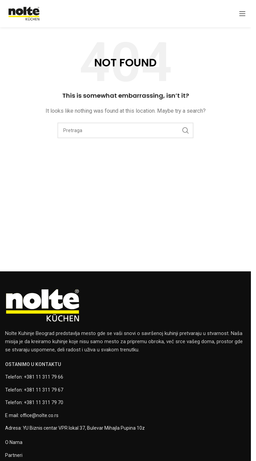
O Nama (13, 442)
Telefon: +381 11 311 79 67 (34, 390)
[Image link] (42, 305)
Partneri (13, 455)
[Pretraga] (125, 130)
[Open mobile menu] (242, 13)
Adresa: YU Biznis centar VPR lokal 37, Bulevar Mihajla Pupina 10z (75, 428)
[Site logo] (24, 13)
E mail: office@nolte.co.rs (31, 415)
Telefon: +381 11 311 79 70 (34, 402)
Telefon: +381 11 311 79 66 (34, 377)
